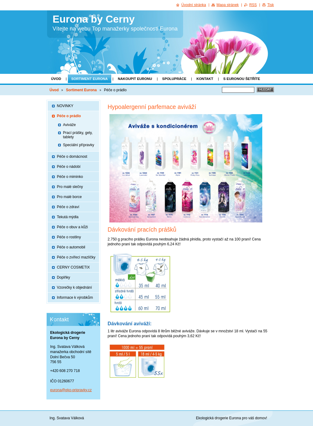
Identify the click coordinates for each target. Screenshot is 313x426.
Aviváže (69, 125)
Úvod (56, 79)
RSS (253, 5)
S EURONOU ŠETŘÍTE (241, 79)
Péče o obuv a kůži (72, 227)
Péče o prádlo (69, 116)
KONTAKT (205, 79)
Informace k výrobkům (75, 297)
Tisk (270, 5)
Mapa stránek (227, 5)
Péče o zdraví (68, 207)
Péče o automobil (71, 247)
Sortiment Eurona (89, 79)
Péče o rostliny (69, 237)
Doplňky (63, 277)
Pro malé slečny (70, 187)
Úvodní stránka (193, 5)
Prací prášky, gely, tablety (78, 135)
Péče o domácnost (72, 156)
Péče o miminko (70, 177)
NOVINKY (65, 106)
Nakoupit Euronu (135, 79)
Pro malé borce (69, 197)
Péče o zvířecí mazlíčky (76, 257)
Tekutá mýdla (68, 217)
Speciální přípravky (78, 145)
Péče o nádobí (68, 166)
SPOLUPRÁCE (174, 79)
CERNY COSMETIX (73, 267)
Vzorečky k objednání (74, 287)
